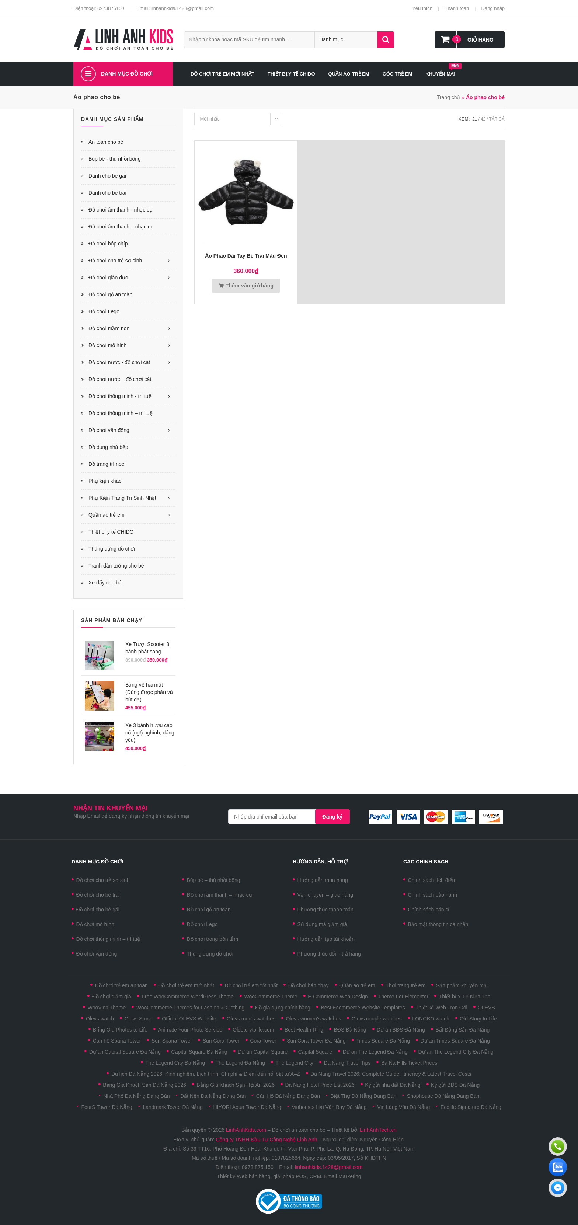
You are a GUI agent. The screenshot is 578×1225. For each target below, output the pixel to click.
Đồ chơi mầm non (108, 328)
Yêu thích (422, 8)
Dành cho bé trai (107, 193)
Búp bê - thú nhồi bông (114, 159)
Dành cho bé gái (107, 176)
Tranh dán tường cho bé (116, 566)
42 (483, 119)
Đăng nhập (493, 8)
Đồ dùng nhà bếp (108, 447)
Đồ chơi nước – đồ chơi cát (119, 379)
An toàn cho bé (105, 142)
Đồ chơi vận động (108, 430)
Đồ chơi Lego (103, 311)
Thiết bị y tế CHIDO (111, 532)
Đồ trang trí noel (107, 464)
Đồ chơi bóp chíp (108, 244)
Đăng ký (332, 817)
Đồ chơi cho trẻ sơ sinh (115, 261)
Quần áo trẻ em (106, 515)
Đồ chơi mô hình (107, 345)
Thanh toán (457, 8)
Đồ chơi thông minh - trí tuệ (120, 396)
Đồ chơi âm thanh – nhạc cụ (121, 227)
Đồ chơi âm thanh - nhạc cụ (120, 210)
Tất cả (497, 119)
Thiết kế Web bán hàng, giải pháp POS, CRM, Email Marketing (289, 1176)
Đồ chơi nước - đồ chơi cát (119, 362)
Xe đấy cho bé (105, 583)
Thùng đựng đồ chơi (111, 549)
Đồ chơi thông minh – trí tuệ (120, 413)
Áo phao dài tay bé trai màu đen (246, 256)
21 (474, 119)
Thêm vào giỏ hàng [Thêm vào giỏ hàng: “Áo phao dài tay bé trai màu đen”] (250, 286)
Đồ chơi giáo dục (108, 277)
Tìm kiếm (385, 39)
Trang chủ (448, 97)
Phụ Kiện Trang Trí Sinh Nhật (122, 498)
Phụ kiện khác (104, 481)
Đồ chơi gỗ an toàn (110, 294)
